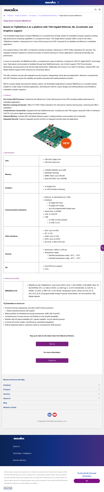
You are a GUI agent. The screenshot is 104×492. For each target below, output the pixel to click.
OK (87, 481)
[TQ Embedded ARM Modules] (47, 15)
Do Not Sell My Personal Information (86, 474)
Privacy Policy (8, 488)
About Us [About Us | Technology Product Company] (7, 398)
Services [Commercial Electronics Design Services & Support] (6, 394)
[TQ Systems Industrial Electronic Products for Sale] (32, 15)
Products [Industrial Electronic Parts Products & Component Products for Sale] (6, 389)
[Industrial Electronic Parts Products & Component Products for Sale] (9, 15)
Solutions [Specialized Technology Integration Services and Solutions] (7, 385)
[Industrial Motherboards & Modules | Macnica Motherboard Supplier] (20, 15)
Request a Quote (9, 407)
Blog (5, 403)
